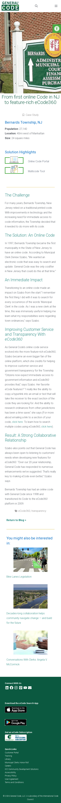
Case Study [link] (32, 114)
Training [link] (8, 756)
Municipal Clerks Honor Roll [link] (17, 762)
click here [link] (17, 421)
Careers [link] (8, 766)
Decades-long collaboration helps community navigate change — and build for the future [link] (29, 618)
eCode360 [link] (24, 510)
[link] (57, 28)
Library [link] (8, 759)
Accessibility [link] (10, 772)
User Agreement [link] (11, 779)
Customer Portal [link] (12, 753)
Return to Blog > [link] (16, 520)
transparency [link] (38, 510)
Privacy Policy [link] (11, 776)
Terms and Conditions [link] (14, 782)
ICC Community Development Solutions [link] (22, 769)
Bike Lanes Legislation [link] (19, 576)
